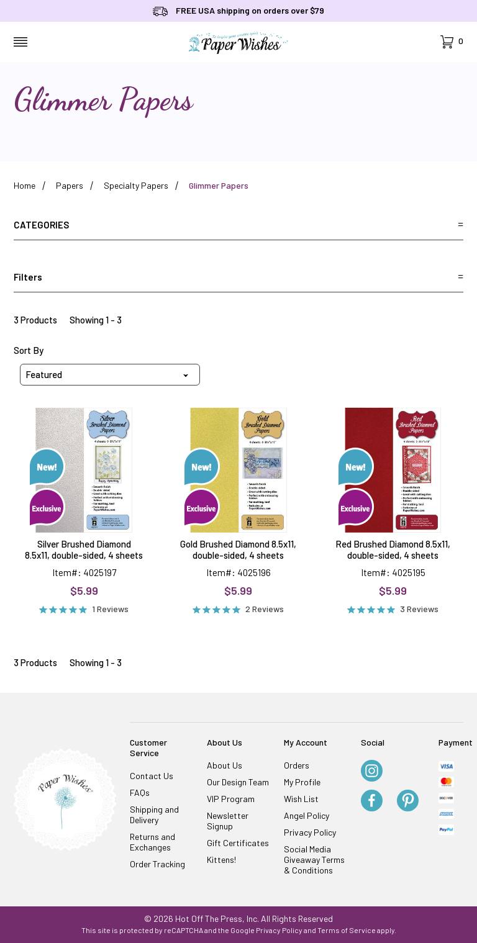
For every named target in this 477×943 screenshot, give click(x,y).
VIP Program (231, 798)
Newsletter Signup (227, 820)
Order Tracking (157, 864)
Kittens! (221, 859)
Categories (238, 224)
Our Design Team (238, 782)
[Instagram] (372, 771)
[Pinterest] (408, 801)
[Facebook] (372, 801)
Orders (296, 765)
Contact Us (151, 775)
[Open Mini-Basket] (451, 41)
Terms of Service (346, 930)
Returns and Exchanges (152, 841)
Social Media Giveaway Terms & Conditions (314, 859)
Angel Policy (306, 815)
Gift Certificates (238, 842)
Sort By (28, 350)
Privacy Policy (310, 832)
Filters (238, 276)
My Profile (302, 782)
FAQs (140, 792)
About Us (224, 765)
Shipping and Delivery (154, 814)
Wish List (301, 798)
